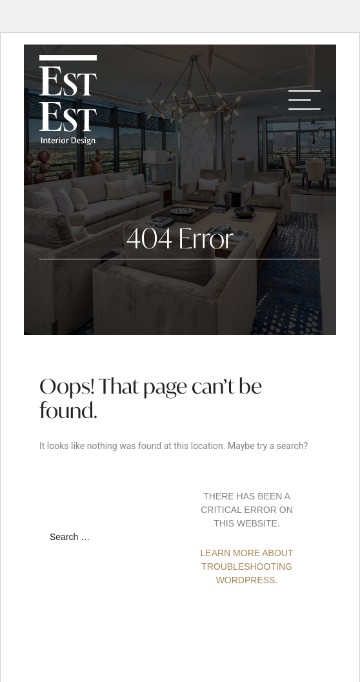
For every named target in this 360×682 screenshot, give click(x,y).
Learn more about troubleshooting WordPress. (247, 566)
